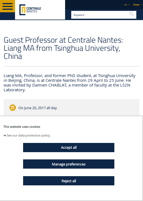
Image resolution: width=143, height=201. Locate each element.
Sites (136, 4)
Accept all (69, 147)
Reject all (68, 180)
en (125, 4)
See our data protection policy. (29, 135)
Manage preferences (68, 164)
